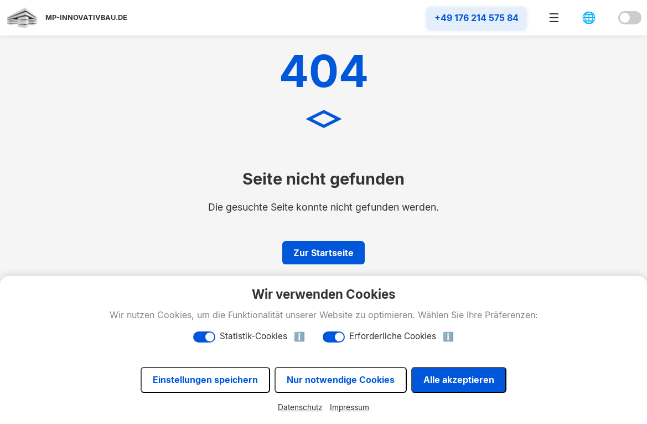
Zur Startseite (323, 252)
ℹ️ (299, 337)
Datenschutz (300, 407)
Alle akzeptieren (458, 379)
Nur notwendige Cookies (341, 379)
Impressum (349, 407)
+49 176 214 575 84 (476, 17)
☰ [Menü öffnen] (554, 18)
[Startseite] (66, 17)
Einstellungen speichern (205, 379)
